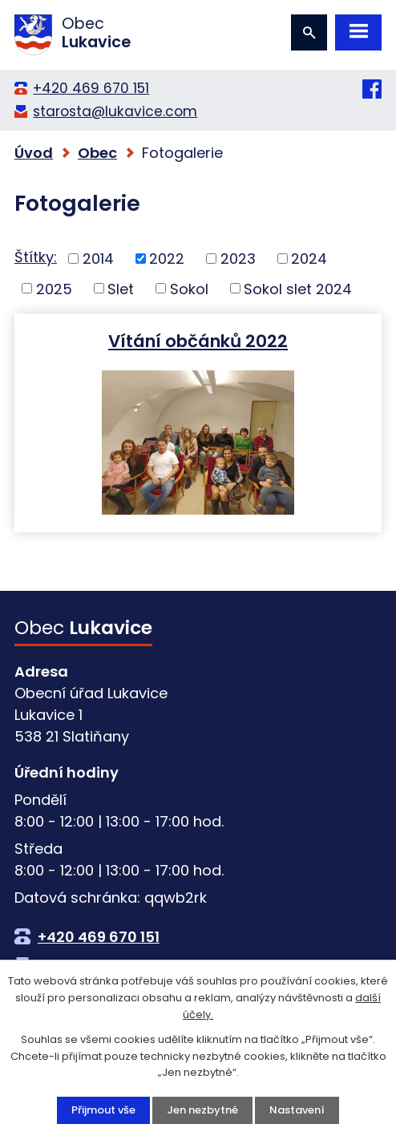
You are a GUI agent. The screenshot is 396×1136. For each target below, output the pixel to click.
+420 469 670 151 (91, 88)
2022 (166, 259)
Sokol (189, 288)
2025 (54, 288)
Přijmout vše (103, 1110)
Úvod (33, 153)
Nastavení (297, 1110)
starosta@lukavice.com (115, 111)
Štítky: (35, 257)
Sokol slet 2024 (298, 288)
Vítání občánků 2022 (198, 340)
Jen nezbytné (202, 1110)
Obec (97, 153)
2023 (238, 259)
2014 (98, 259)
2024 (309, 259)
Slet (120, 288)
